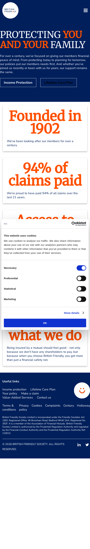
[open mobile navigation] (86, 11)
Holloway (83, 406)
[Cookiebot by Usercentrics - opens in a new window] (71, 224)
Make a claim (30, 393)
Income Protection (18, 82)
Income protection (14, 389)
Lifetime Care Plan (58, 82)
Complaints (52, 406)
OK (45, 323)
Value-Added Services (17, 397)
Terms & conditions (9, 408)
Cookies (37, 406)
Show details (71, 312)
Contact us (44, 397)
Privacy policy (24, 408)
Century (68, 406)
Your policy (9, 393)
